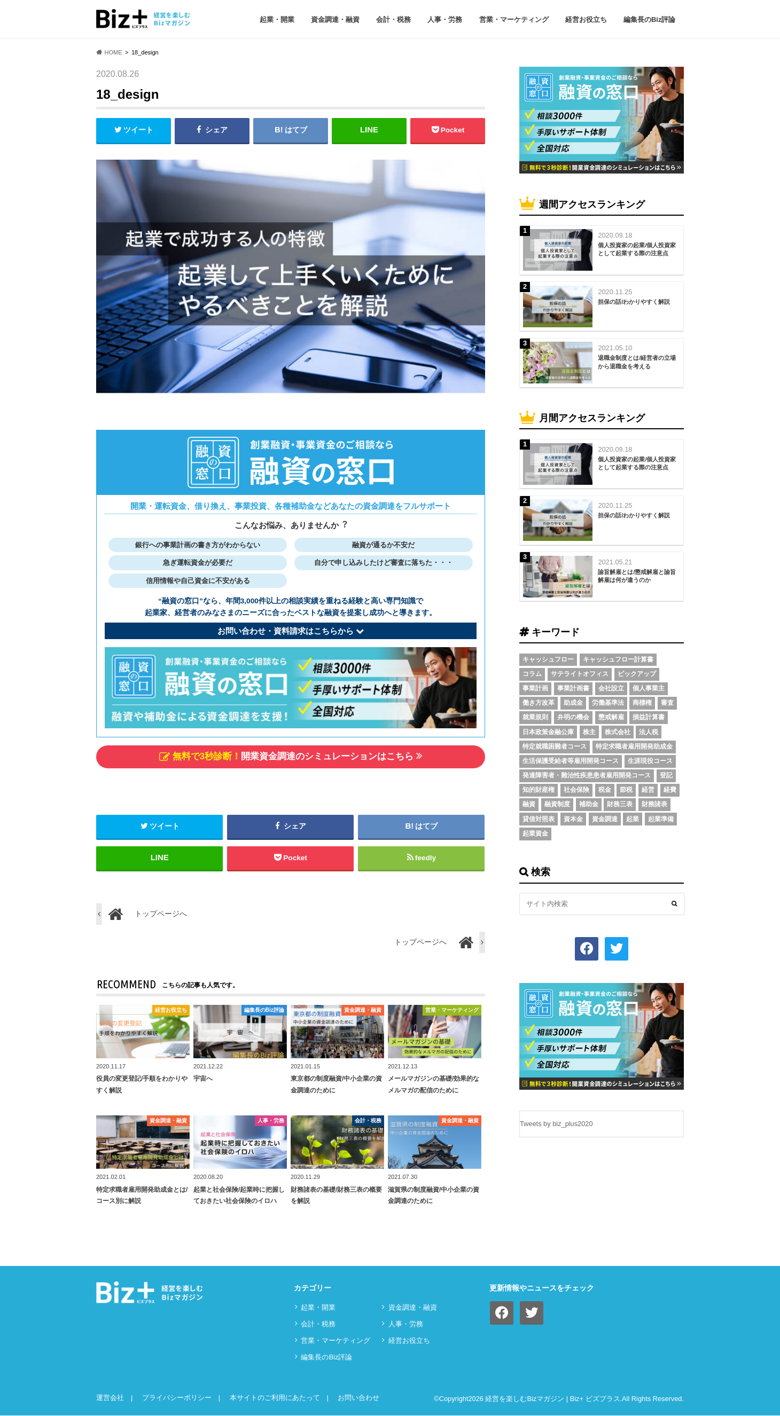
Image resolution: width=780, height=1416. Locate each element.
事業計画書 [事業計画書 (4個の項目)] (573, 688)
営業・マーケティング (514, 19)
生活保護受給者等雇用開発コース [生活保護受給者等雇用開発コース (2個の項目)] (570, 761)
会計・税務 (393, 19)
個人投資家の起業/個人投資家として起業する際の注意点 (637, 249)
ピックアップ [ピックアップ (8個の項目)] (637, 674)
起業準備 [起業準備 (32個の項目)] (661, 819)
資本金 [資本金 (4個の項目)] (573, 819)
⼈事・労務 (444, 19)
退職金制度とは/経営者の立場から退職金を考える (637, 362)
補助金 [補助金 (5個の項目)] (588, 804)
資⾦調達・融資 (335, 19)
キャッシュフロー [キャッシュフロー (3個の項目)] (548, 659)
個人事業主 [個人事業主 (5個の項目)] (649, 688)
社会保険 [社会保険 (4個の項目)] (576, 789)
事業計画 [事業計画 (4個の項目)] (535, 688)
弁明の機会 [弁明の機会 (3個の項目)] (573, 717)
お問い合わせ (358, 1398)
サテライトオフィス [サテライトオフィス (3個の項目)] (580, 674)
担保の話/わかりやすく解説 (634, 301)
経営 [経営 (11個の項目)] (648, 789)
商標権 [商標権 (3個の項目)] (642, 702)
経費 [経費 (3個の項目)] (670, 789)
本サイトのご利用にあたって (275, 1398)
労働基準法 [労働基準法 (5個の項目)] (608, 702)
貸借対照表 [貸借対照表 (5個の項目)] (538, 819)
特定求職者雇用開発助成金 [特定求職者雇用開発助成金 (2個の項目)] (634, 746)
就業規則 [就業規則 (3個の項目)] (535, 717)
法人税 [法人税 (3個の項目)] (648, 732)
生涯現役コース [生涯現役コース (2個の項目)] (650, 761)
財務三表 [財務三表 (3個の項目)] (620, 804)
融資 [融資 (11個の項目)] (528, 804)
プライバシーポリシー (177, 1398)
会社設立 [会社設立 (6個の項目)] (611, 688)
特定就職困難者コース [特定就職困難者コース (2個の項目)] (554, 746)
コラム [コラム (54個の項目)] (532, 674)
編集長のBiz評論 (649, 19)
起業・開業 (277, 19)
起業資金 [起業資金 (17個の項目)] (535, 833)
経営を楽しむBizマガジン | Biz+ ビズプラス (552, 1399)
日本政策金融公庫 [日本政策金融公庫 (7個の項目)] (548, 732)
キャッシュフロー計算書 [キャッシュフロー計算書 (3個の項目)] (618, 659)
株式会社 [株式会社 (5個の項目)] (617, 732)
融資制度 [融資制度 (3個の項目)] (557, 804)
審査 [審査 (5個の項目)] (667, 702)
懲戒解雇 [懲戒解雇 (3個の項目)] (611, 717)
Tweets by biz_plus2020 (556, 1124)
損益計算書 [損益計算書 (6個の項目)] (649, 717)
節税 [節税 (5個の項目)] (626, 789)
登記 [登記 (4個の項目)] (666, 775)
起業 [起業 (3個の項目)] (632, 819)
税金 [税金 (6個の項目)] (604, 789)
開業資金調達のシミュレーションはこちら (290, 756)
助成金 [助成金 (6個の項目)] (573, 702)
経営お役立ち (586, 19)
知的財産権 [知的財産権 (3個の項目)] (538, 789)
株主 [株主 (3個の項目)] (589, 732)
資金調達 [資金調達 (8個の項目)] (605, 819)
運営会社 (110, 1398)
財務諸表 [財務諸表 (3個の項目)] (654, 804)
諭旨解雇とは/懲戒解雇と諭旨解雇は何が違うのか (637, 576)
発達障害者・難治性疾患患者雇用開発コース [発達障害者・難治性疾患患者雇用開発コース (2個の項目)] (586, 775)
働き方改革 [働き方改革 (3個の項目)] (538, 702)
